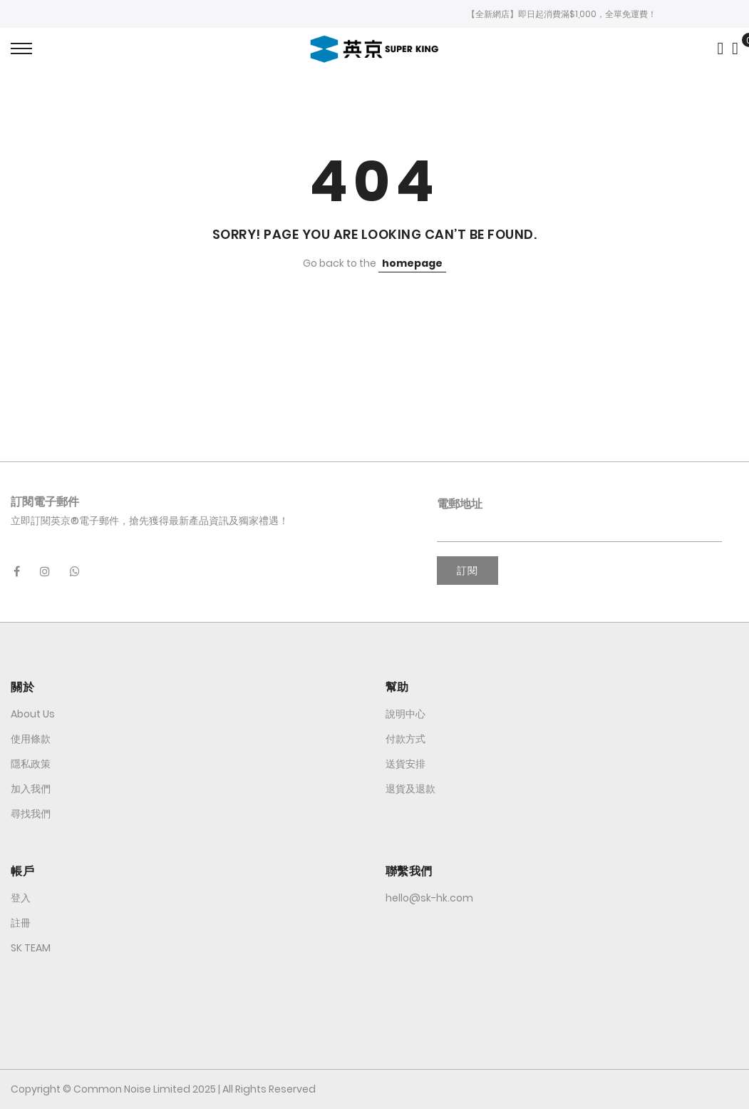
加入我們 (31, 789)
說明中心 (405, 714)
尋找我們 (31, 814)
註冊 (21, 923)
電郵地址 (459, 504)
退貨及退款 (410, 789)
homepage (412, 263)
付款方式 (405, 739)
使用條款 (31, 739)
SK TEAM (31, 948)
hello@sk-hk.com (429, 898)
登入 (21, 898)
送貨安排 (405, 764)
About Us (33, 714)
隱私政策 (31, 764)
